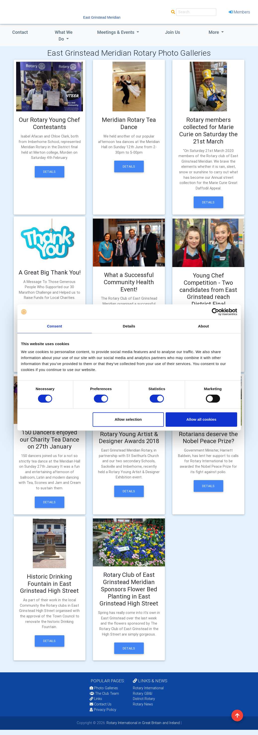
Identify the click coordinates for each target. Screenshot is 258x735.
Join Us (172, 32)
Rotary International (148, 688)
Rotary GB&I (142, 693)
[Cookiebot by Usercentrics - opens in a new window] (215, 312)
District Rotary (144, 698)
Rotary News (143, 704)
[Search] (196, 12)
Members (239, 11)
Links (96, 698)
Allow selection (128, 419)
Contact (20, 32)
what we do (64, 36)
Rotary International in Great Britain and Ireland (143, 723)
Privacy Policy (103, 709)
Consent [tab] (54, 326)
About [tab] (203, 326)
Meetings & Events (116, 32)
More (214, 32)
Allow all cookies (201, 419)
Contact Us (100, 704)
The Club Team (104, 693)
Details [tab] (129, 326)
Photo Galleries (104, 688)
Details (49, 172)
